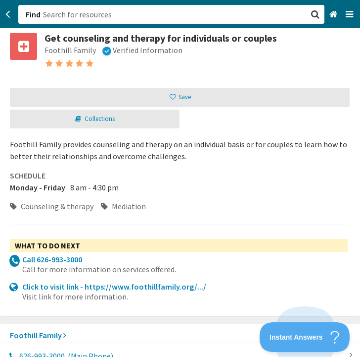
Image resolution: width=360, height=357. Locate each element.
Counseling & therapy (51, 206)
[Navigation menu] (350, 14)
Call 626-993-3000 (52, 259)
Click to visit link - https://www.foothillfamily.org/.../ (114, 287)
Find (33, 14)
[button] (180, 178)
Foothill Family (38, 335)
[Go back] (8, 14)
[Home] (334, 14)
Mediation (123, 206)
